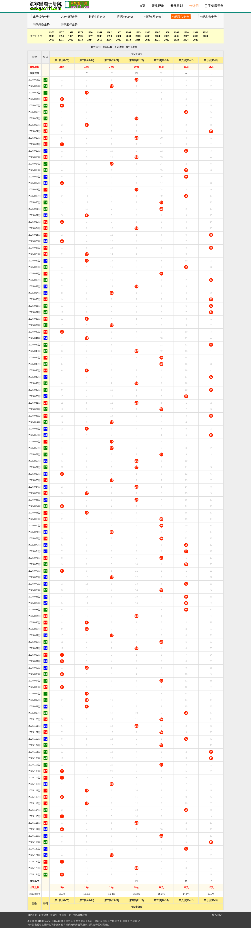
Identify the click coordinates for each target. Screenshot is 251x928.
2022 (166, 39)
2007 (186, 35)
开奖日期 (176, 5)
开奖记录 (158, 5)
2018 (128, 39)
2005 (166, 35)
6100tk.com (43, 921)
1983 (118, 32)
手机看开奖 (216, 5)
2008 (195, 35)
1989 (176, 32)
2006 (176, 35)
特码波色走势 (125, 16)
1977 (61, 32)
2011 (61, 39)
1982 (109, 32)
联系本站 (217, 915)
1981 (99, 32)
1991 (195, 32)
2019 (137, 39)
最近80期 (119, 47)
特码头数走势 (208, 16)
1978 (70, 32)
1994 (61, 35)
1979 (80, 32)
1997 (90, 35)
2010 (51, 39)
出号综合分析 (41, 16)
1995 (70, 35)
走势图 (194, 5)
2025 (195, 39)
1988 (166, 32)
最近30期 (96, 47)
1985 (138, 32)
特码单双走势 (153, 16)
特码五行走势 (69, 24)
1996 (80, 35)
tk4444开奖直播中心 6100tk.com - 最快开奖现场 (45, 6)
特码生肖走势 (97, 16)
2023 (176, 39)
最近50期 (107, 47)
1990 (186, 32)
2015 (99, 39)
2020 (147, 39)
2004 (157, 35)
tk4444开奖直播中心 (62, 921)
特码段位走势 (180, 16)
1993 (51, 35)
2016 (109, 39)
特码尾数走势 (41, 24)
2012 (70, 39)
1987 (157, 32)
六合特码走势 (69, 16)
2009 (205, 35)
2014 (89, 39)
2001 (128, 35)
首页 (142, 5)
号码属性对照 (80, 915)
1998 (99, 35)
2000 (118, 35)
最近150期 (131, 47)
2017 (118, 39)
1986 (147, 32)
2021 (157, 39)
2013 (80, 39)
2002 (138, 35)
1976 (51, 32)
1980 (90, 32)
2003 (147, 35)
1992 (205, 32)
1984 (128, 32)
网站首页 (32, 915)
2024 (185, 39)
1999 (109, 35)
